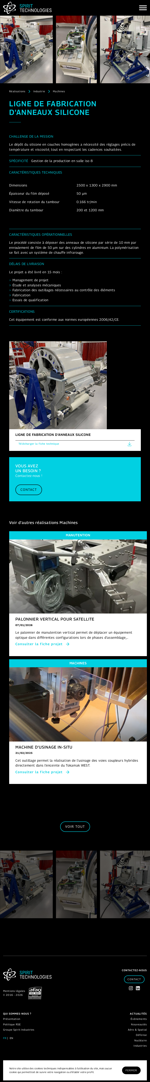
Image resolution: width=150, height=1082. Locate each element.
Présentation (11, 1018)
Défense (141, 1034)
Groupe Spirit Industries (19, 1029)
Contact (29, 490)
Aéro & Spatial (137, 1029)
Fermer (131, 1070)
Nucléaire (140, 1040)
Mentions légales (14, 990)
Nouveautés (139, 1024)
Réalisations (17, 91)
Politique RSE (12, 1024)
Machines (59, 91)
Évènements (139, 1018)
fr (4, 1038)
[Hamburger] (143, 7)
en (11, 1038)
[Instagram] (131, 988)
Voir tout (75, 827)
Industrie (39, 91)
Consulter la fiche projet (39, 644)
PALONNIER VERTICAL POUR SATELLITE (54, 619)
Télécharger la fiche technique (75, 444)
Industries (140, 1045)
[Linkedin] (138, 988)
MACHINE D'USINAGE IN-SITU (43, 747)
